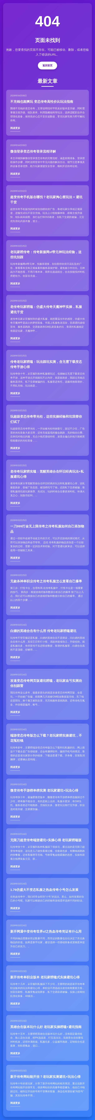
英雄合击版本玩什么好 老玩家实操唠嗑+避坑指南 (45, 1027)
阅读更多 (15, 128)
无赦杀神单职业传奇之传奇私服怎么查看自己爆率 (46, 581)
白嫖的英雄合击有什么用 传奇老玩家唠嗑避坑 (43, 631)
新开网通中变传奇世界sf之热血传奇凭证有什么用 (46, 931)
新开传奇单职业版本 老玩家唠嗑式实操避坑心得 (45, 977)
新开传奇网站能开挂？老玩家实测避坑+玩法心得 (45, 1076)
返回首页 (47, 65)
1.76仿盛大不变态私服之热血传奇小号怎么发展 (44, 889)
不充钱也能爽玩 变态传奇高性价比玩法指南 (41, 101)
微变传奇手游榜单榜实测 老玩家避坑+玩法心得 (44, 790)
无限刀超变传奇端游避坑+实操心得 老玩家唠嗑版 (45, 840)
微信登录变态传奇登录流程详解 (33, 151)
